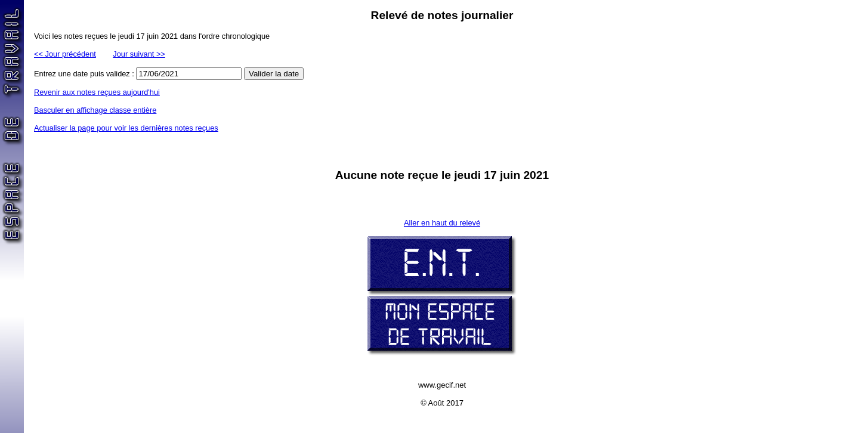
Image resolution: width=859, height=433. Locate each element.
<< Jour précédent (65, 54)
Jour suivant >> (139, 54)
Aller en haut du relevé (442, 222)
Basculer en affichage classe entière (95, 110)
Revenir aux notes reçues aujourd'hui (97, 92)
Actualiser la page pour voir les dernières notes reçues (126, 127)
